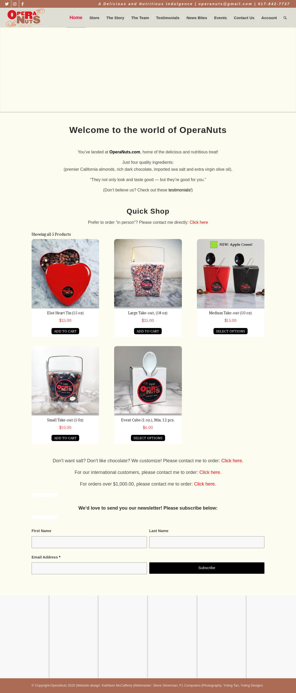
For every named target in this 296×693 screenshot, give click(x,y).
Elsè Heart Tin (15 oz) (65, 313)
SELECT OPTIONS (230, 331)
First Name (41, 531)
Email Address (46, 557)
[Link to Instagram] (15, 4)
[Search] (285, 17)
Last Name (158, 531)
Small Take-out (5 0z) (65, 420)
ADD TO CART (65, 331)
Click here (199, 222)
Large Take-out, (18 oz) (148, 313)
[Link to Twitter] (7, 4)
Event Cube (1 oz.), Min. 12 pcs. (148, 420)
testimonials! (179, 190)
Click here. (210, 472)
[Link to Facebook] (23, 4)
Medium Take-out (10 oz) (230, 313)
